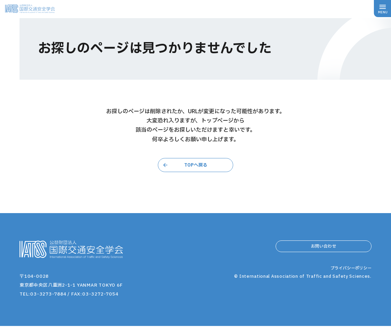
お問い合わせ (323, 249)
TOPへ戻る (195, 165)
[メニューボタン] (382, 8)
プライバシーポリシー (349, 286)
